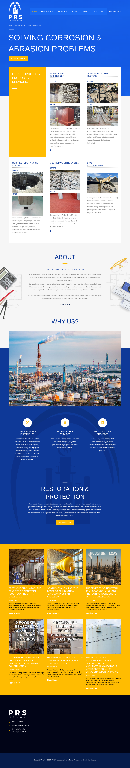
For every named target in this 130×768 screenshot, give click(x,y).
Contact (87, 11)
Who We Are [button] (63, 11)
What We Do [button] (48, 11)
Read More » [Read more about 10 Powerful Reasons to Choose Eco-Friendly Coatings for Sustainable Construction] (14, 684)
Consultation (99, 11)
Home (36, 11)
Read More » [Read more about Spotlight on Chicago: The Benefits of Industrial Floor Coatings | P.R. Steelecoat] (14, 615)
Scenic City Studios (89, 765)
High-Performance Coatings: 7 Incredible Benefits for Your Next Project (65, 662)
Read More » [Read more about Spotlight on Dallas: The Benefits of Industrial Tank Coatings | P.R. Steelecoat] (53, 615)
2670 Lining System (95, 164)
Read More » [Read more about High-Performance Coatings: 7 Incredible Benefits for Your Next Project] (53, 682)
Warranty (76, 11)
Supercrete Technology (57, 75)
